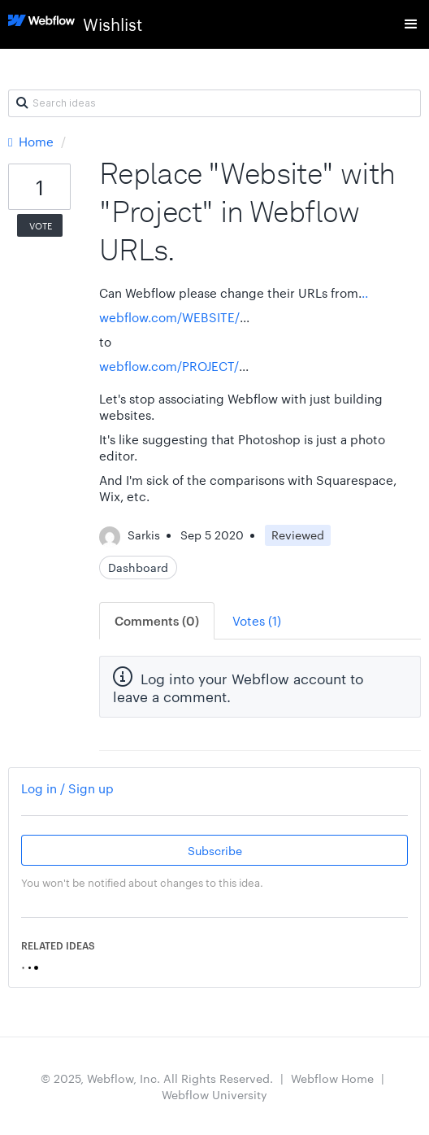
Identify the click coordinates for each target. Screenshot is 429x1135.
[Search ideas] (214, 103)
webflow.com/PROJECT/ (169, 365)
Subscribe (215, 850)
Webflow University (214, 1094)
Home (32, 141)
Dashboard (138, 567)
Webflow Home (332, 1078)
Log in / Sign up (67, 788)
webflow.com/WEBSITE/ (169, 316)
